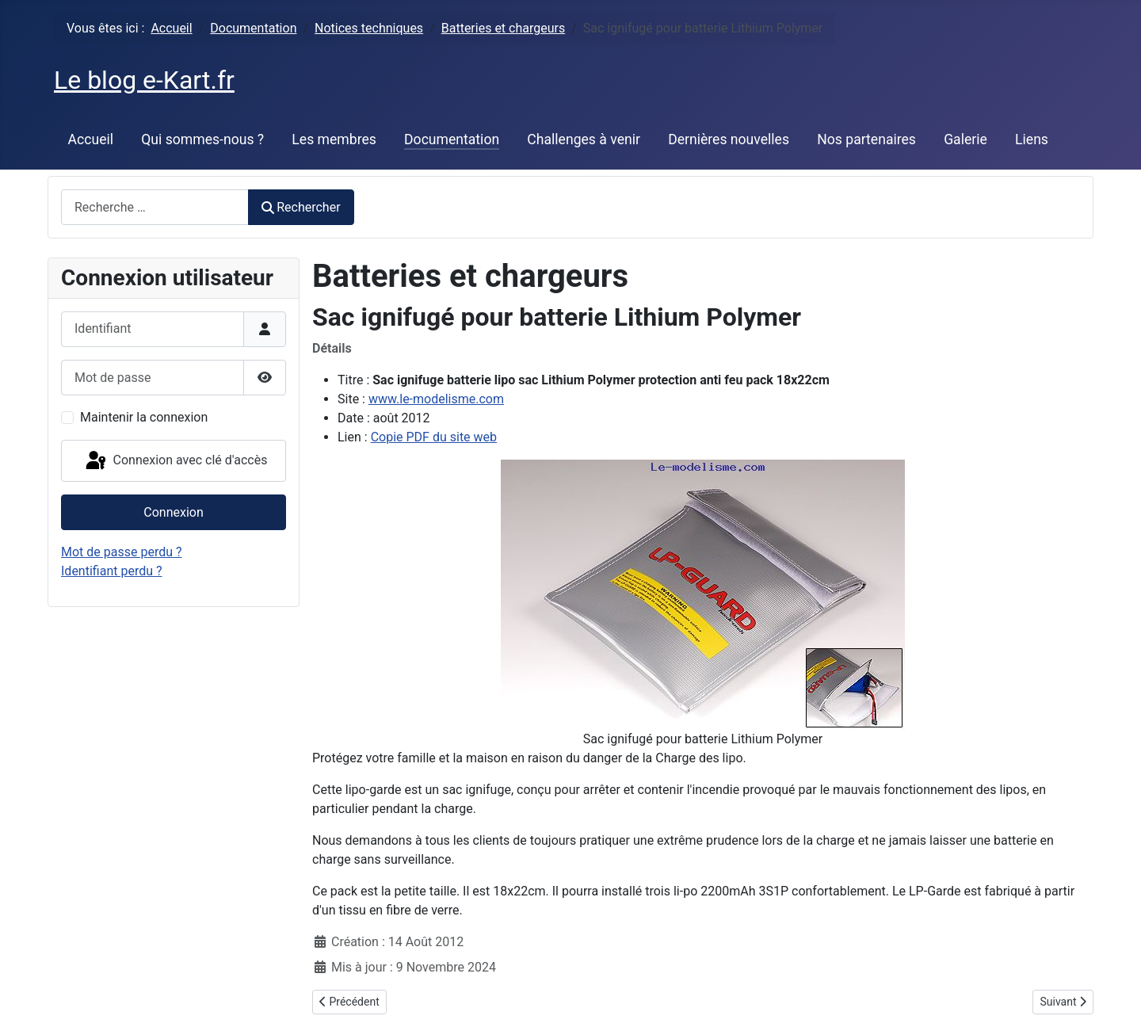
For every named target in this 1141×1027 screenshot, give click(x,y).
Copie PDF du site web (434, 437)
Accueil (90, 139)
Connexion (173, 512)
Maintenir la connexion (144, 417)
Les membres (334, 139)
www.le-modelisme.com (436, 399)
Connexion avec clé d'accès (175, 461)
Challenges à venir (583, 139)
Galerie (965, 139)
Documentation (451, 139)
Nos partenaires (866, 139)
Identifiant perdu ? (111, 570)
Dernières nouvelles (728, 139)
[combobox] (155, 207)
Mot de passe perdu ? (121, 551)
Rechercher (301, 207)
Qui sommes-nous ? (202, 139)
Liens (1031, 139)
